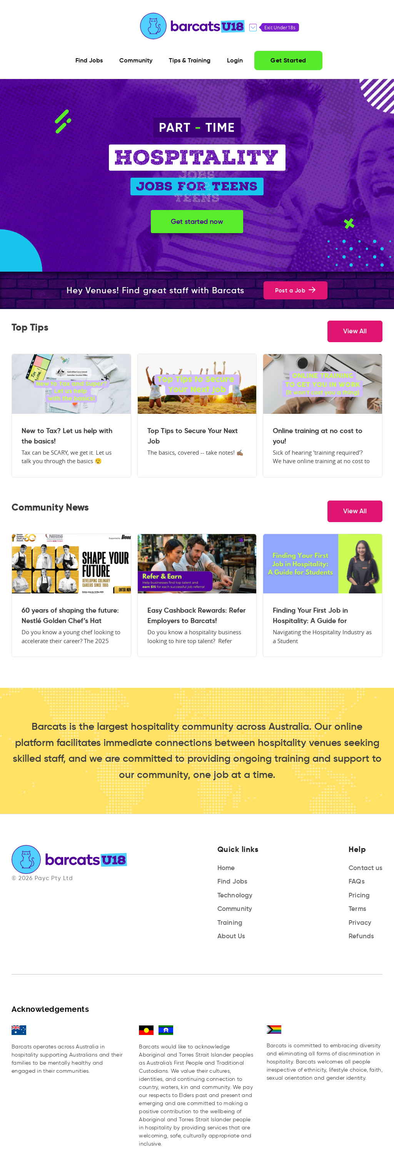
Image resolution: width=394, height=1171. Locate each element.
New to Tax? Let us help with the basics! (67, 435)
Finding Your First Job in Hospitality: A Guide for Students (310, 616)
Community (234, 909)
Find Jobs (232, 881)
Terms (357, 909)
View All (355, 331)
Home (226, 868)
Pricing (359, 895)
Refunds (361, 936)
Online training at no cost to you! (317, 435)
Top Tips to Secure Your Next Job (192, 435)
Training (230, 923)
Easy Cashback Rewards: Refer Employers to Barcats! (196, 615)
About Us (231, 936)
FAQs (357, 881)
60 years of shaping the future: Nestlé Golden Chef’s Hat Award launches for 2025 (70, 616)
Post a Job (295, 290)
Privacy (360, 923)
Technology (235, 895)
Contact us (365, 868)
